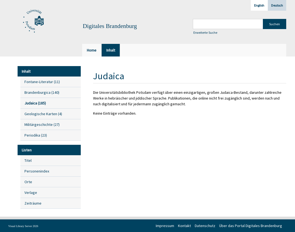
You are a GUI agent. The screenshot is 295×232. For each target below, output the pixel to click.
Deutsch (277, 5)
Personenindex (36, 171)
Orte (28, 181)
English (259, 5)
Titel (28, 160)
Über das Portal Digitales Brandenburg (250, 225)
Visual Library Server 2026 (23, 226)
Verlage (30, 192)
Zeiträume (32, 203)
